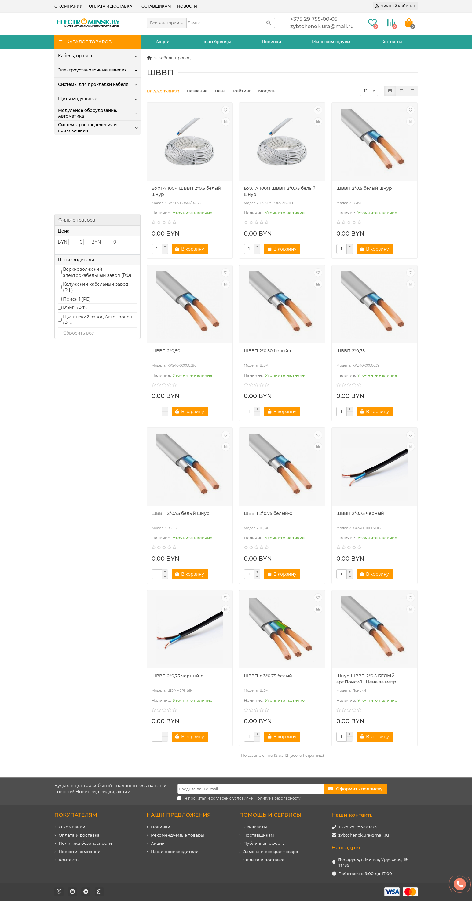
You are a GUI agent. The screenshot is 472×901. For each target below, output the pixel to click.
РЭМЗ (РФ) (75, 236)
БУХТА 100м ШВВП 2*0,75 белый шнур (280, 191)
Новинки (271, 41)
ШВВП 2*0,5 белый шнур (364, 188)
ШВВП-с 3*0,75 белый (268, 676)
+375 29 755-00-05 (357, 826)
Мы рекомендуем (331, 41)
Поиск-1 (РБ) (77, 227)
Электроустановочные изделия (92, 70)
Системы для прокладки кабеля (93, 84)
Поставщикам (154, 6)
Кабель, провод (75, 55)
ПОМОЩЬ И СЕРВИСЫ (270, 815)
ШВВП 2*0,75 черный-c (177, 676)
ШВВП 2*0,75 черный (360, 513)
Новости (187, 6)
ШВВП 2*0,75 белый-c (268, 513)
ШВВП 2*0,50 (166, 350)
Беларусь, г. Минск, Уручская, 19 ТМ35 (373, 862)
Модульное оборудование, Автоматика (87, 113)
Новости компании (80, 851)
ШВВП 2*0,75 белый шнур (181, 513)
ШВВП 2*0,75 (350, 350)
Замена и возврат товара (270, 851)
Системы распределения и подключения (87, 127)
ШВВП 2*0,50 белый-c (268, 350)
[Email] (250, 789)
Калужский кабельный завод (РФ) (95, 215)
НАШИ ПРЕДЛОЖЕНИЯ (179, 815)
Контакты (391, 41)
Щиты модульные (77, 98)
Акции (163, 41)
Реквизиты (255, 826)
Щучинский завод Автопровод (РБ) (97, 248)
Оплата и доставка (110, 6)
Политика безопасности (85, 843)
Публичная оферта (264, 843)
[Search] (230, 23)
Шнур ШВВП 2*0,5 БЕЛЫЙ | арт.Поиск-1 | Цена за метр (366, 679)
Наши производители (175, 851)
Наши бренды (215, 41)
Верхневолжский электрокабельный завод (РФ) (97, 200)
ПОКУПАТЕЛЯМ (75, 815)
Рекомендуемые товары (177, 835)
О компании (68, 6)
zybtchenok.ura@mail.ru (363, 835)
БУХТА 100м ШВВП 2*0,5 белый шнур (186, 191)
